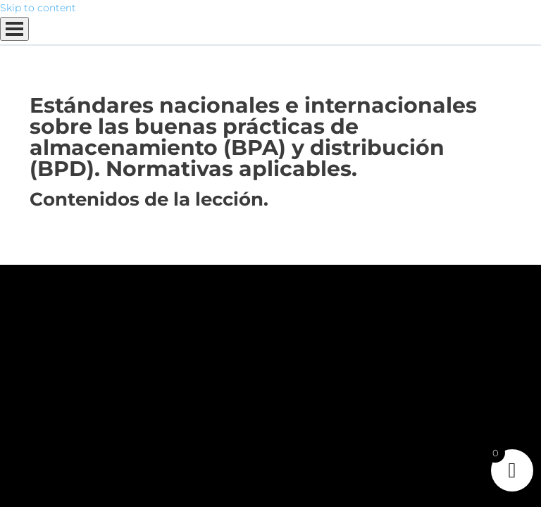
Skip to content (38, 7)
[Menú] (14, 29)
